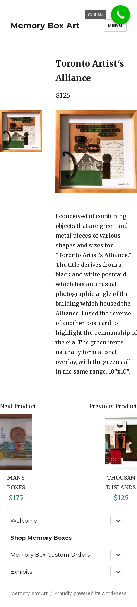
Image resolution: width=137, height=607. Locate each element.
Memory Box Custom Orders (50, 555)
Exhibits (21, 571)
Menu (115, 25)
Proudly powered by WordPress (90, 594)
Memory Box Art (45, 26)
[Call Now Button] (120, 14)
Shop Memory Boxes (41, 538)
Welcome (23, 521)
